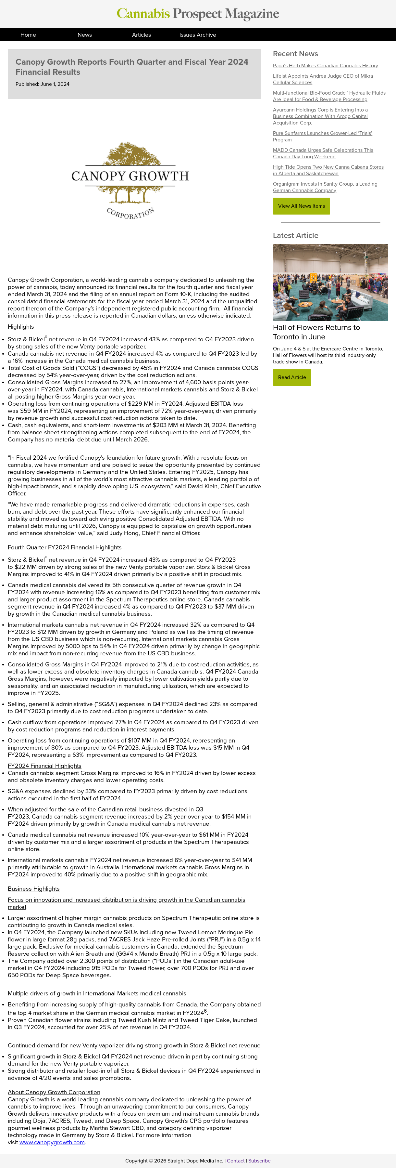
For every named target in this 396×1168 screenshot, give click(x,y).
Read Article (292, 377)
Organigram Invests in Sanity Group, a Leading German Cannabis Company (325, 187)
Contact (236, 1161)
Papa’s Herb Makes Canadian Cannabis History (325, 65)
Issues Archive (197, 34)
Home (28, 34)
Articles (141, 34)
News (85, 34)
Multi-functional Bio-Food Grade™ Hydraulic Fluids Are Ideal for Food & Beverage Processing (329, 96)
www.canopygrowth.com (52, 1142)
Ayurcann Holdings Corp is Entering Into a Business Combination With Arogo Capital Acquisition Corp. (320, 116)
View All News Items (301, 206)
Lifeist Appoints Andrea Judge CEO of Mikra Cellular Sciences (323, 79)
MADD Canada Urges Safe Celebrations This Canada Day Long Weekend (323, 153)
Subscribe (259, 1161)
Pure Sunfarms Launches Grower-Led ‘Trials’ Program (322, 136)
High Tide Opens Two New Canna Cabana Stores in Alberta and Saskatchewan (328, 170)
